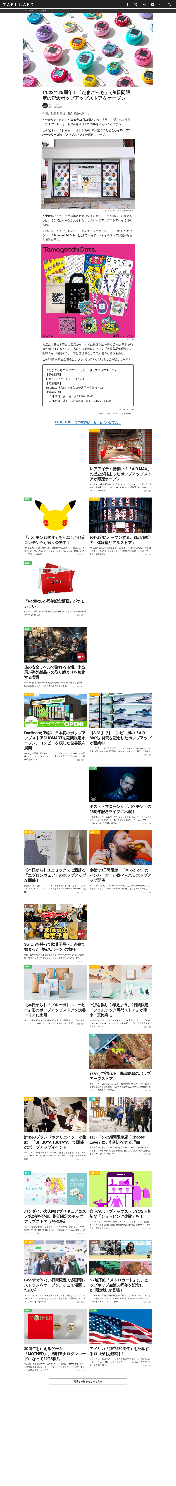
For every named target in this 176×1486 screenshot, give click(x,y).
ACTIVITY (94, 431)
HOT (102, 414)
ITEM (93, 1036)
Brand (109, 414)
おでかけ (117, 414)
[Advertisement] (88, 1442)
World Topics (128, 414)
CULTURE (29, 907)
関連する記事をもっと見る (88, 1382)
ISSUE (28, 500)
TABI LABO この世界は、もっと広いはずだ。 (88, 423)
